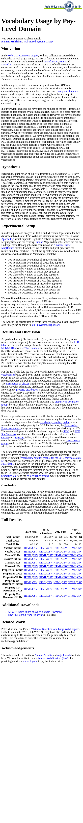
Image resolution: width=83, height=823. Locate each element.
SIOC (66, 431)
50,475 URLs (8, 348)
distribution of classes (17, 383)
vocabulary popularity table (54, 422)
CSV (34, 548)
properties (19, 437)
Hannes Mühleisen (11, 41)
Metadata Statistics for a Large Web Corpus (55, 629)
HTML (27, 548)
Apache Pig (7, 239)
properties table (9, 475)
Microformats (50, 61)
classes (5, 437)
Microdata (6, 64)
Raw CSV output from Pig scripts (26, 614)
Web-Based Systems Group (38, 41)
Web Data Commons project (23, 55)
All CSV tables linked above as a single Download (35, 611)
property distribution (27, 389)
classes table (8, 463)
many (61, 91)
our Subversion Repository (45, 324)
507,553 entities (30, 348)
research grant (30, 661)
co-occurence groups (38, 475)
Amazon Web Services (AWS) (53, 658)
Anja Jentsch (64, 655)
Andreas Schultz (43, 655)
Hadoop (39, 242)
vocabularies (71, 91)
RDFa (62, 61)
